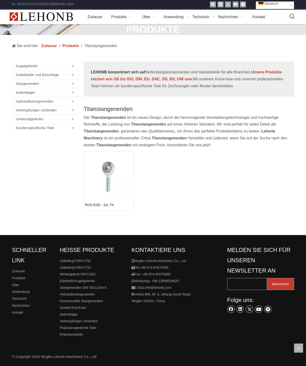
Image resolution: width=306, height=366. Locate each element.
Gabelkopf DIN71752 (75, 261)
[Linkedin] (221, 4)
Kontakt (17, 312)
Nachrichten (21, 305)
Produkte (18, 278)
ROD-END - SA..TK (99, 205)
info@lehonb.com (59, 4)
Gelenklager (25, 92)
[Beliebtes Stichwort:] (292, 16)
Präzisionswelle (71, 334)
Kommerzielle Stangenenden (81, 301)
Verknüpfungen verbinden (36, 110)
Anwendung (21, 292)
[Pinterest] (243, 4)
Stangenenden (27, 84)
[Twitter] (228, 4)
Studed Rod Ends (73, 308)
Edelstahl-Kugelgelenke (77, 281)
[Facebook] (213, 4)
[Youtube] (236, 4)
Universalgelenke (29, 119)
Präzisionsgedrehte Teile (78, 328)
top (298, 348)
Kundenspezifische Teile (35, 128)
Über (15, 285)
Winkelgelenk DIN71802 (78, 274)
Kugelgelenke (27, 66)
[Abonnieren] (280, 284)
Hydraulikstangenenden (35, 101)
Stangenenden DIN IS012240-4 (83, 288)
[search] (246, 284)
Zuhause (18, 271)
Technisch (19, 298)
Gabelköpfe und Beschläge (37, 75)
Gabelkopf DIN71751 (75, 267)
